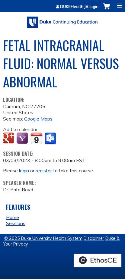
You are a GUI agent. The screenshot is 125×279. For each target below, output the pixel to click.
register (44, 171)
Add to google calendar (9, 139)
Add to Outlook (51, 139)
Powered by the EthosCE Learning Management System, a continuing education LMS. (97, 260)
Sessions (15, 223)
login (24, 171)
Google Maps (38, 119)
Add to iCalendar (36, 138)
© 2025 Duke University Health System (43, 238)
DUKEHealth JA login (79, 7)
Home (12, 217)
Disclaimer (94, 238)
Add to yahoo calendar (23, 139)
